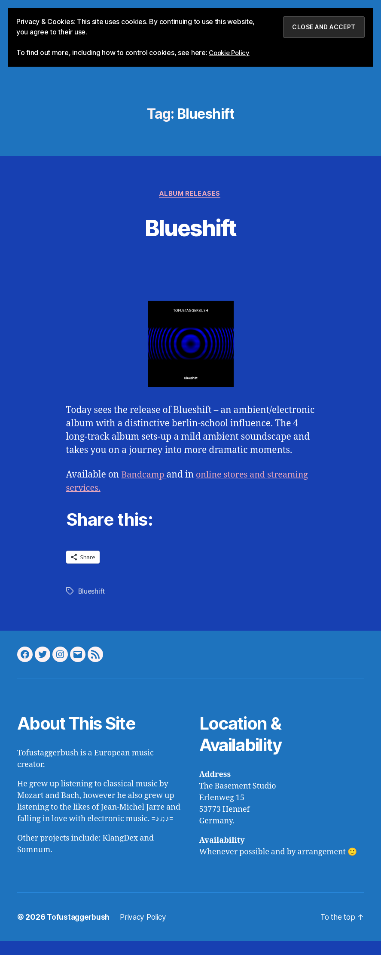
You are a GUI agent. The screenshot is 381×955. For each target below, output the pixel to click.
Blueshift (190, 240)
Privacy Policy (146, 930)
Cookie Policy (231, 52)
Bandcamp (145, 489)
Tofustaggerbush (79, 930)
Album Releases (190, 207)
